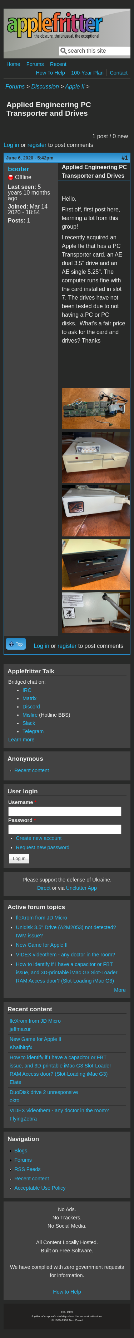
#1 (124, 158)
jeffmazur (20, 1029)
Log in (11, 145)
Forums (35, 64)
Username (22, 802)
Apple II (74, 86)
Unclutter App (81, 888)
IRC (27, 690)
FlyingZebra (23, 1119)
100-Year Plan (87, 73)
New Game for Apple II (42, 945)
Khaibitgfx (21, 1047)
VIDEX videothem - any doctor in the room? (65, 954)
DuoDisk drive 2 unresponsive (44, 1092)
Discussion (45, 86)
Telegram (33, 731)
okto (14, 1100)
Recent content (31, 770)
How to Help (67, 1292)
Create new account (39, 838)
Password (22, 820)
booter (18, 169)
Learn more (21, 739)
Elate (15, 1082)
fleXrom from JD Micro (41, 918)
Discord (31, 706)
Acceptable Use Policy (39, 1188)
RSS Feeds (27, 1169)
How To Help (50, 73)
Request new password (43, 847)
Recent (58, 64)
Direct (44, 888)
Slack (29, 723)
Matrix (29, 698)
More (120, 990)
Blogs (20, 1150)
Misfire (30, 715)
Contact (119, 73)
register (37, 145)
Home (13, 64)
